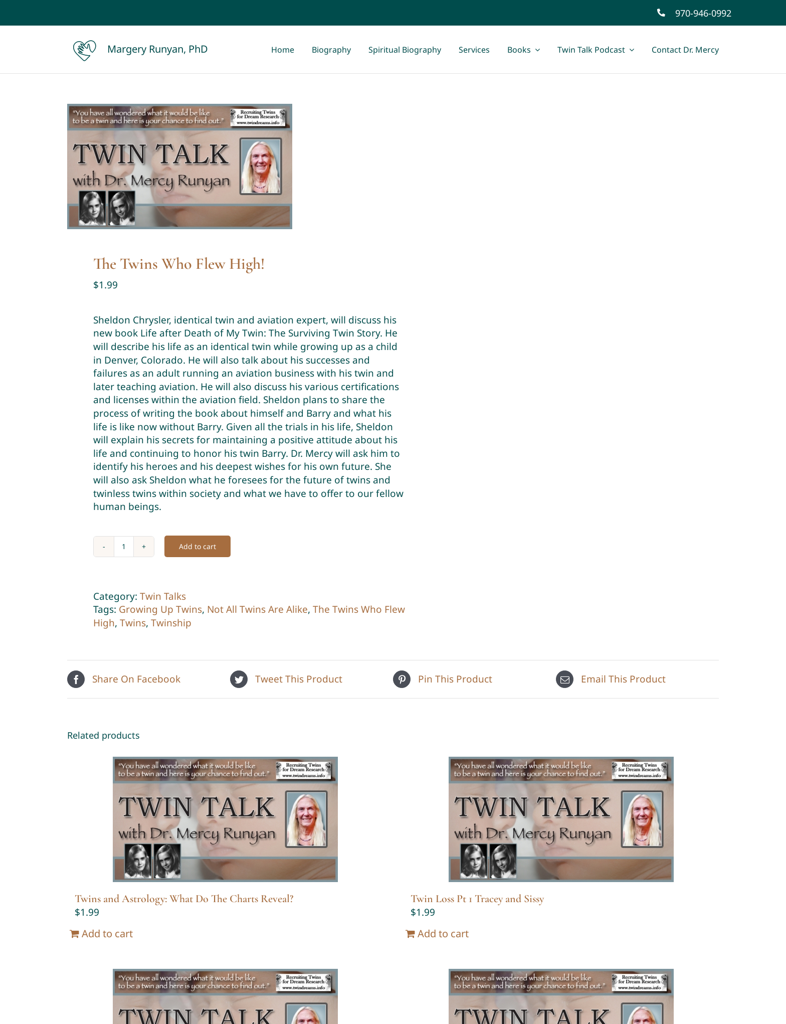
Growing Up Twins (160, 609)
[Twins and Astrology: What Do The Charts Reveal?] (225, 819)
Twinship (171, 622)
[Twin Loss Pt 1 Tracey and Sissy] (561, 819)
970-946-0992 (703, 13)
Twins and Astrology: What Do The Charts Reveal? (184, 898)
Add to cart (197, 546)
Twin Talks (163, 596)
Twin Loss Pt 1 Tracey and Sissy (477, 898)
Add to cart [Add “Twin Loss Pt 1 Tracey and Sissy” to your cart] (443, 933)
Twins (133, 622)
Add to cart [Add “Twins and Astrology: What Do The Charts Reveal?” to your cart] (107, 933)
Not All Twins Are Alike (257, 609)
